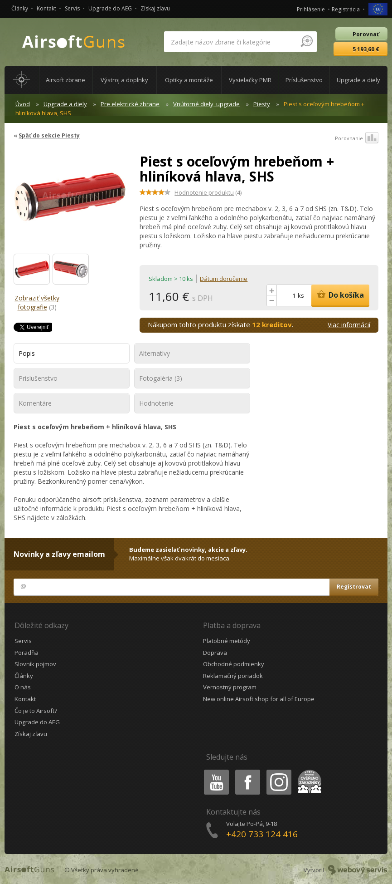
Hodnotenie (156, 403)
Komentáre (35, 403)
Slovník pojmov (35, 664)
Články (19, 8)
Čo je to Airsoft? (36, 711)
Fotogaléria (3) (160, 378)
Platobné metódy (226, 641)
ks (301, 295)
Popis (27, 353)
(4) (208, 192)
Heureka (308, 771)
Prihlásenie (311, 9)
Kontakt (46, 8)
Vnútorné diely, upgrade (206, 104)
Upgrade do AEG (110, 8)
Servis (72, 8)
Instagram (278, 771)
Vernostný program (229, 687)
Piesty (261, 104)
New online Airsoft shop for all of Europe (259, 699)
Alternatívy (154, 353)
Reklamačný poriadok (233, 676)
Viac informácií (349, 324)
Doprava (215, 652)
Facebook (246, 771)
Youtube (213, 771)
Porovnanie (356, 138)
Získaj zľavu (155, 8)
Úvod (22, 104)
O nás (23, 687)
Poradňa (27, 652)
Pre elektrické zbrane (130, 104)
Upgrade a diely (65, 104)
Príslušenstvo (38, 378)
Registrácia (346, 9)
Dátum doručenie (223, 279)
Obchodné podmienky (233, 664)
